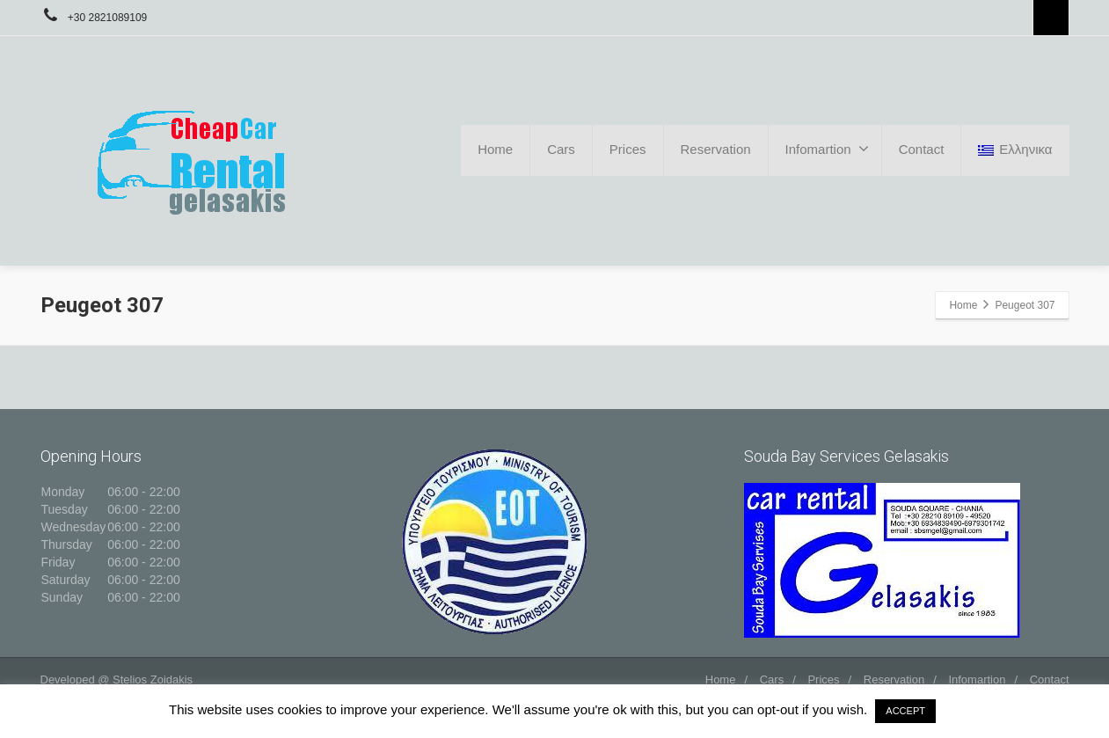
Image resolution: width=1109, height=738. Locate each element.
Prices (627, 149)
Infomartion (827, 149)
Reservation (716, 149)
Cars (561, 149)
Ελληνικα (1015, 149)
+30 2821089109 (94, 17)
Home (495, 149)
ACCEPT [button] (905, 710)
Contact (922, 149)
